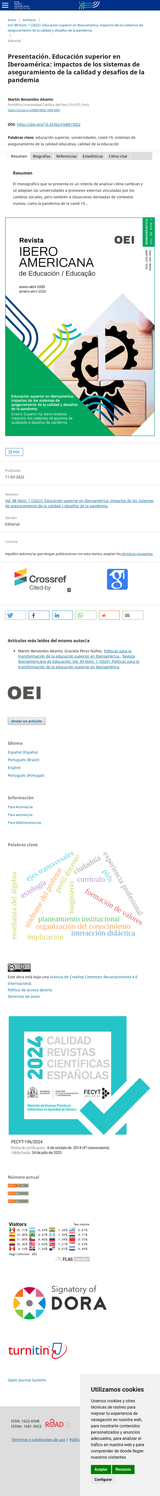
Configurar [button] (103, 1479)
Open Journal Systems (27, 1380)
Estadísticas (93, 156)
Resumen (19, 156)
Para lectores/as (20, 806)
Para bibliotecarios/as (24, 822)
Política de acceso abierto (30, 989)
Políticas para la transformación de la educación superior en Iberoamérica (74, 653)
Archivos (29, 19)
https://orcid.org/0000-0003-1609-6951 (34, 110)
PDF (15, 452)
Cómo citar (118, 156)
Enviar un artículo (26, 721)
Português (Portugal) (26, 775)
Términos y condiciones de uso (38, 1439)
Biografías (42, 156)
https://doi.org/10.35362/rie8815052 (49, 124)
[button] (15, 615)
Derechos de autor (24, 996)
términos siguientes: (137, 553)
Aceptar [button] (101, 1469)
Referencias (66, 156)
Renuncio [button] (123, 1469)
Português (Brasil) (23, 759)
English (14, 767)
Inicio (12, 19)
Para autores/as (20, 814)
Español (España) (23, 752)
